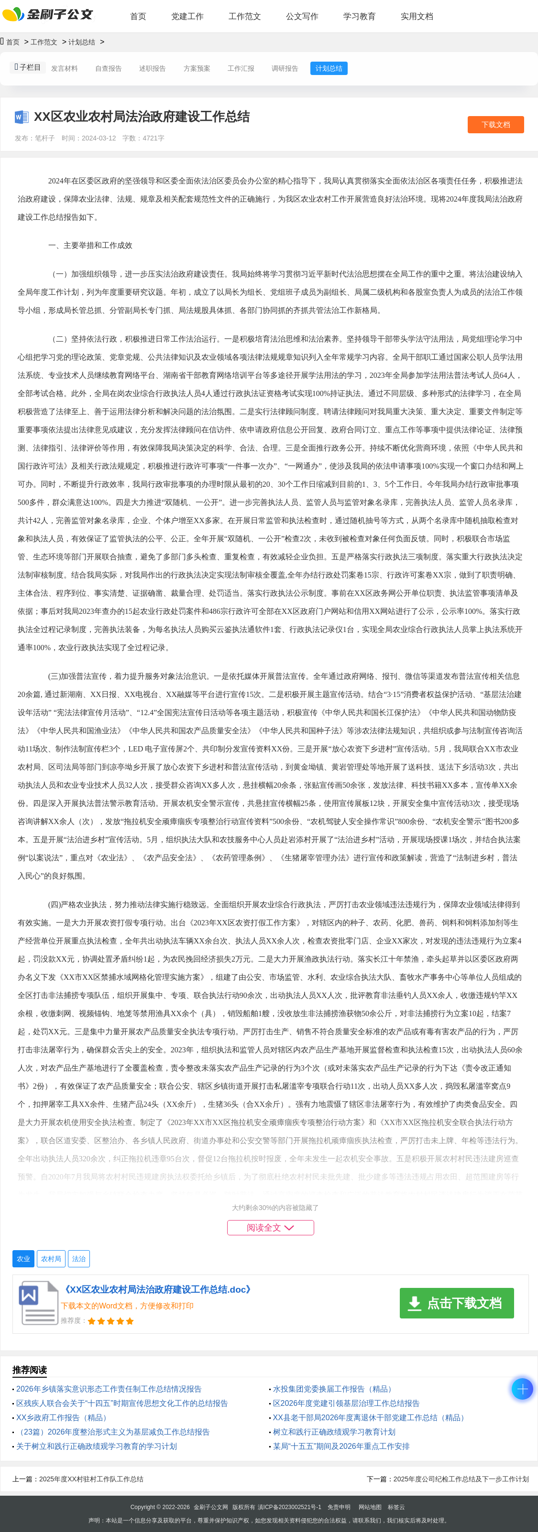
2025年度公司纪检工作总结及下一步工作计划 (461, 1479)
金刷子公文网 (211, 1507)
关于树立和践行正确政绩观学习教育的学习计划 (96, 1446)
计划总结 (81, 42)
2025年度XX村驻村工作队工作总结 (91, 1479)
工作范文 (245, 16)
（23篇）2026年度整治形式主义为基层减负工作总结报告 (113, 1432)
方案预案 (197, 68)
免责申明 (339, 1507)
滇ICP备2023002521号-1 (289, 1507)
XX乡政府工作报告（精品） (63, 1418)
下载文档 (496, 124)
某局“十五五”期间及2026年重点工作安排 (341, 1446)
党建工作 (187, 16)
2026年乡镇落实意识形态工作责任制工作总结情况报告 (109, 1389)
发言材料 (64, 68)
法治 (79, 1259)
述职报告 (152, 68)
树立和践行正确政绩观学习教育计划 (334, 1432)
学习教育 (359, 16)
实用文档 (417, 16)
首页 (138, 16)
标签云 (396, 1507)
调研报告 (285, 68)
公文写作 (302, 16)
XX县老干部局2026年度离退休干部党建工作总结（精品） (371, 1418)
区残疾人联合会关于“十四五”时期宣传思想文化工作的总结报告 (122, 1403)
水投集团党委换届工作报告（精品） (334, 1389)
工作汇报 (241, 68)
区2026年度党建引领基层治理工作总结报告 (346, 1403)
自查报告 (108, 68)
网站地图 (370, 1507)
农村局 (51, 1259)
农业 (23, 1259)
